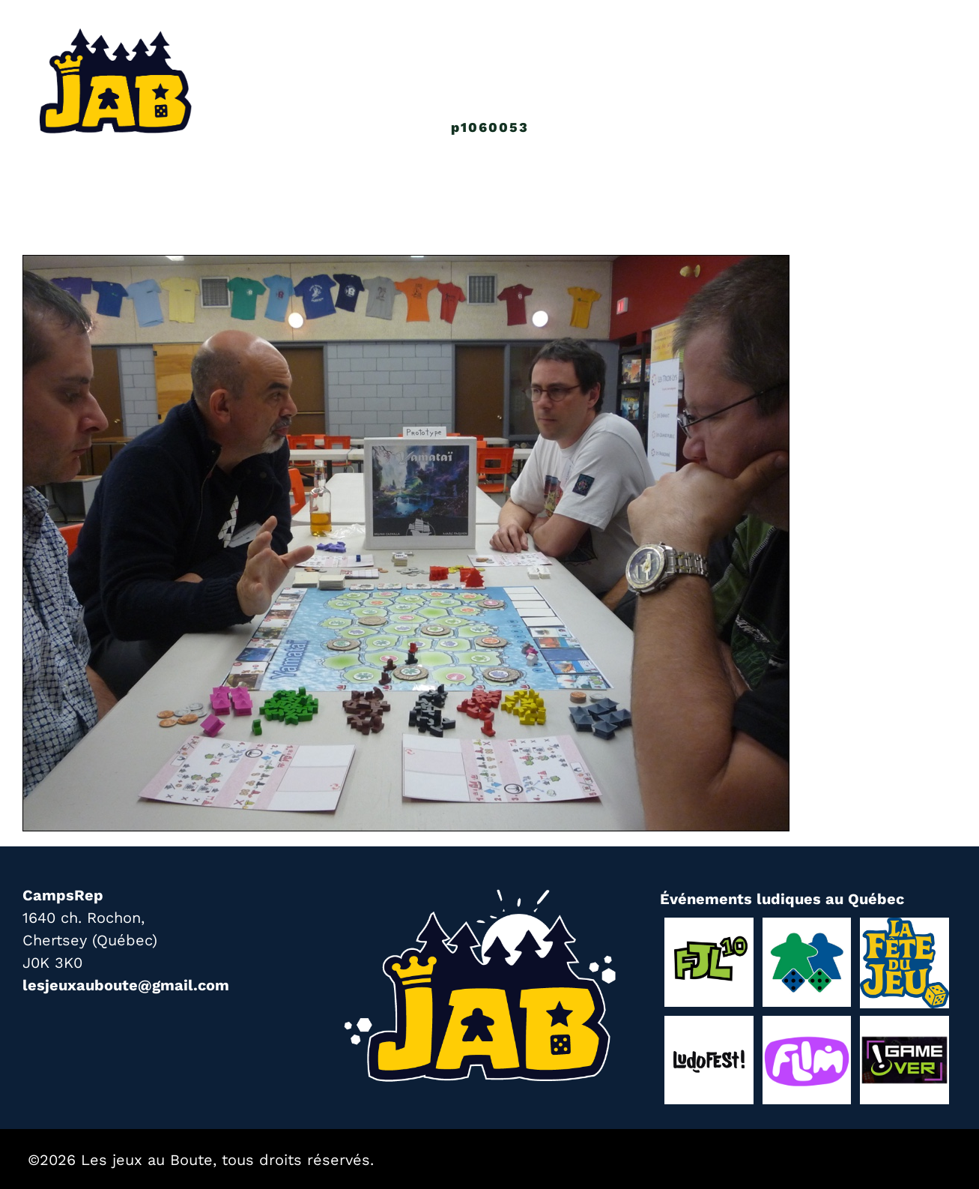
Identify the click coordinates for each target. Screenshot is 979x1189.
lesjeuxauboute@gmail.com (125, 985)
